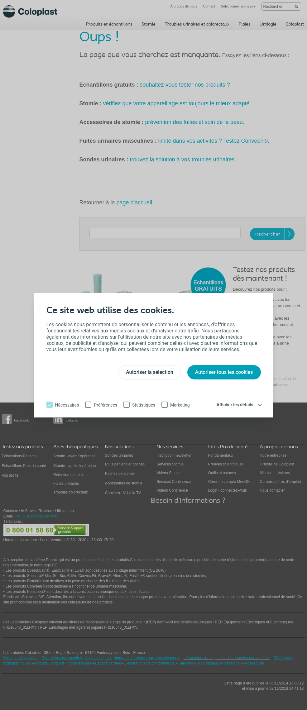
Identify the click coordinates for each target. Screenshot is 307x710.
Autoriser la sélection (149, 372)
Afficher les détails (235, 404)
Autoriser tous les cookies (224, 372)
